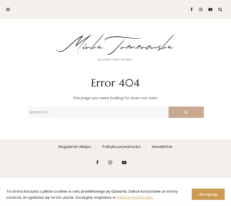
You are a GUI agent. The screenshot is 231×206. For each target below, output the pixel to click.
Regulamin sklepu (74, 146)
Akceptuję (208, 194)
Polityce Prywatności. (135, 197)
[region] (115, 191)
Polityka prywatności (121, 146)
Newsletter (162, 146)
